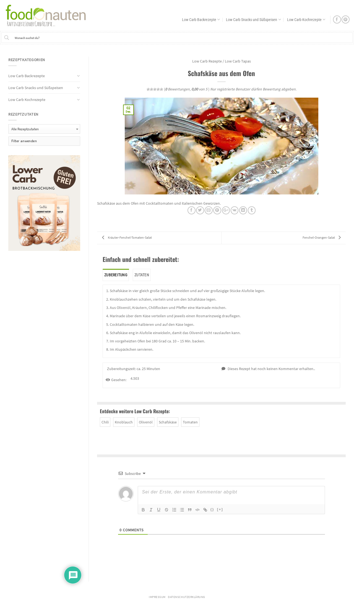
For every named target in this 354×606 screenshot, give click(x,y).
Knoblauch (124, 422)
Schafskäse (168, 422)
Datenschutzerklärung (186, 597)
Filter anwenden (24, 141)
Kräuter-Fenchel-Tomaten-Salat (125, 237)
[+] (220, 509)
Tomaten (190, 422)
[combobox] (44, 128)
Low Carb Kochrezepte (306, 19)
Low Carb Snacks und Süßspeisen (253, 19)
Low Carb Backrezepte (201, 19)
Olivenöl (146, 422)
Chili (105, 422)
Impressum (157, 597)
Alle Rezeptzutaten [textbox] (25, 129)
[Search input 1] (182, 37)
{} (212, 509)
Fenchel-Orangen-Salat (323, 237)
